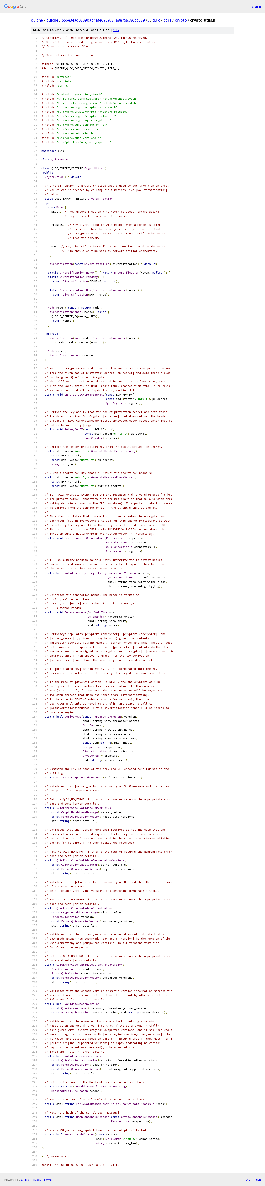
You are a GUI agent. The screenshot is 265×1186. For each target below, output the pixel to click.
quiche (37, 20)
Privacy (36, 1180)
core (167, 20)
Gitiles (25, 1180)
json (257, 1179)
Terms (47, 1180)
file (116, 30)
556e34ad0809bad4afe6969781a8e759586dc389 (103, 20)
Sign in (256, 6)
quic (156, 20)
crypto (181, 20)
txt (247, 1179)
